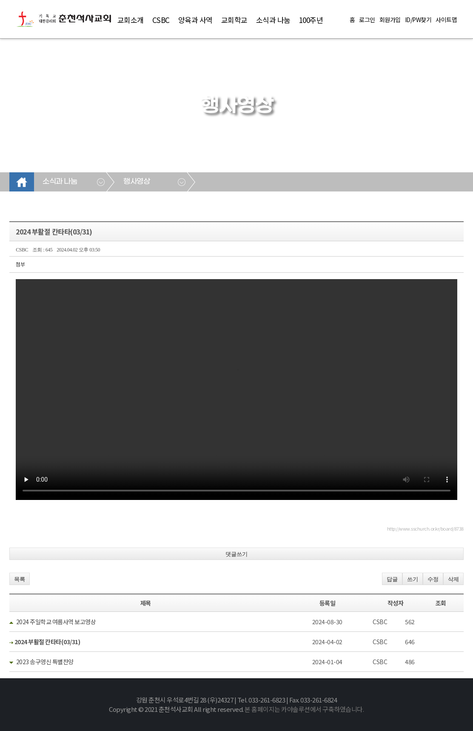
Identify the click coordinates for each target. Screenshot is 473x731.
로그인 (367, 19)
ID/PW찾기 (418, 19)
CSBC (161, 19)
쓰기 (412, 579)
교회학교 (234, 19)
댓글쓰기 (236, 554)
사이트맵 (446, 19)
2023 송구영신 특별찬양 (45, 661)
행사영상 (136, 181)
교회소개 (130, 19)
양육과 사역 (195, 19)
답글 (392, 579)
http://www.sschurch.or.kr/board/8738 (425, 528)
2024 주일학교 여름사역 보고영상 (56, 621)
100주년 (311, 19)
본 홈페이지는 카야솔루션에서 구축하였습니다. (304, 709)
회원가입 (390, 19)
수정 (433, 579)
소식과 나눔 (273, 19)
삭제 (453, 579)
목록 (19, 579)
